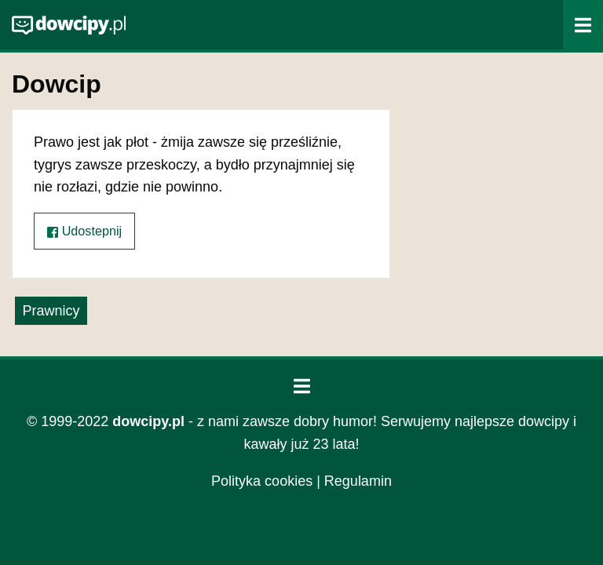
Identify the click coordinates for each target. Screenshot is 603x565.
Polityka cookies (261, 481)
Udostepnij (84, 231)
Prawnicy (50, 311)
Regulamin (358, 481)
